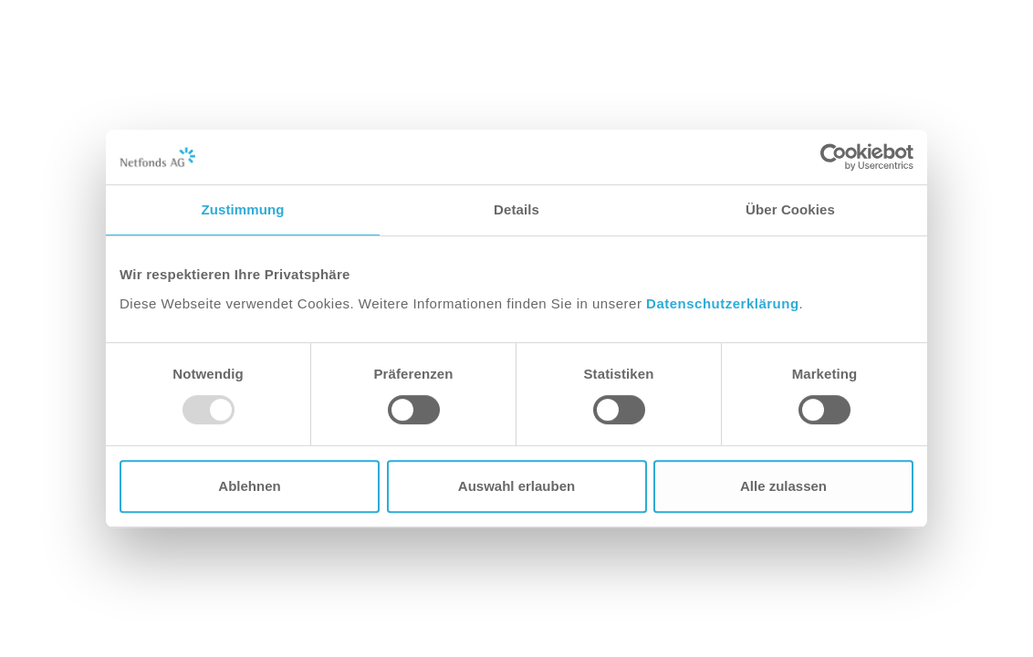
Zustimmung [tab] (243, 209)
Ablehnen (249, 486)
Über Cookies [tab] (790, 209)
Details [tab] (516, 209)
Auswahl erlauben (516, 486)
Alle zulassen (783, 486)
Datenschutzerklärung (722, 303)
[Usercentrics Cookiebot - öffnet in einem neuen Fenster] (833, 157)
